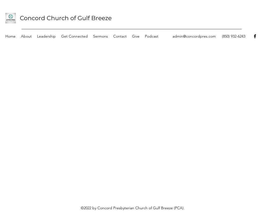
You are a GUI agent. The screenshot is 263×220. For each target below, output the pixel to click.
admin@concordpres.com (194, 36)
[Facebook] (255, 36)
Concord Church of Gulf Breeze (66, 18)
